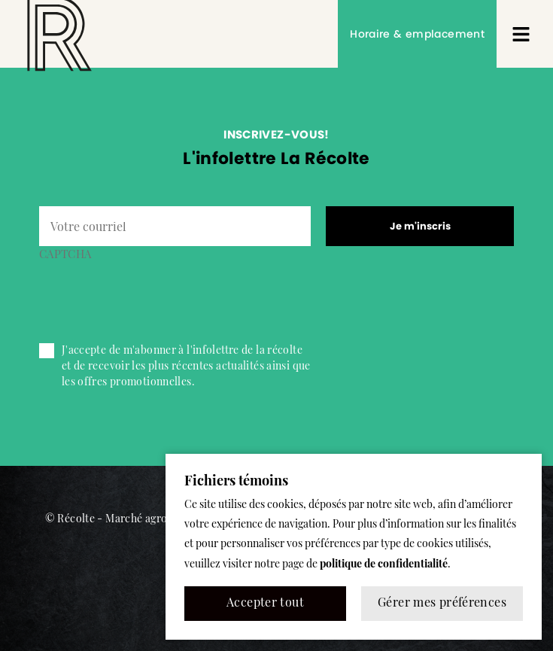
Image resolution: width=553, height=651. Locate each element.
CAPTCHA (65, 255)
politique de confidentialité (384, 564)
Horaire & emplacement (417, 33)
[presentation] (153, 295)
